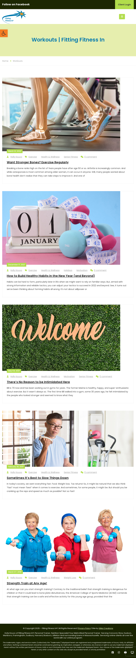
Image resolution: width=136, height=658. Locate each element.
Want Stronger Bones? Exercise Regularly (38, 162)
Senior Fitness (71, 156)
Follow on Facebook (16, 4)
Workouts (18, 60)
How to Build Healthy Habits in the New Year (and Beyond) (51, 276)
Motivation (82, 270)
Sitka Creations (106, 628)
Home (5, 60)
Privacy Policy (84, 628)
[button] (4, 33)
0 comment (89, 157)
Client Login (124, 4)
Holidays (68, 270)
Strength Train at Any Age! (27, 583)
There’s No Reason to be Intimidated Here (38, 382)
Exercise (33, 156)
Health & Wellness (50, 156)
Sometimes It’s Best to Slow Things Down (38, 478)
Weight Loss (70, 577)
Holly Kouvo (14, 157)
